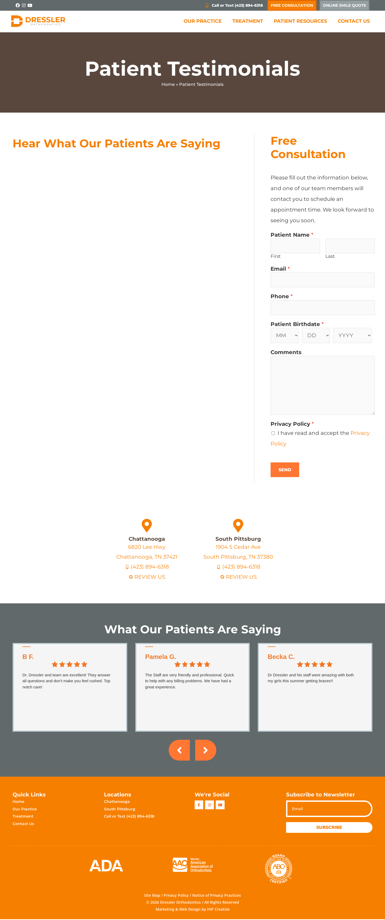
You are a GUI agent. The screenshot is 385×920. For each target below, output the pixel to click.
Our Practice (203, 21)
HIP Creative (218, 910)
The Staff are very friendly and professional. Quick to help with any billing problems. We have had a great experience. (189, 681)
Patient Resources (300, 21)
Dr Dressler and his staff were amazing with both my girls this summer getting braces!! (311, 678)
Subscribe (329, 828)
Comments (286, 353)
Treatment (247, 21)
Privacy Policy (292, 424)
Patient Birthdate (297, 324)
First (276, 256)
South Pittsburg (238, 539)
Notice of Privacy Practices (216, 896)
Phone (282, 297)
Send (285, 470)
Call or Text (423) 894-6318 (129, 817)
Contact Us (354, 21)
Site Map (152, 896)
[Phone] (323, 308)
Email (280, 269)
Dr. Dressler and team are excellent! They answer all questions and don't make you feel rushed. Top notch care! (66, 681)
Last (330, 256)
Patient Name (292, 235)
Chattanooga (147, 539)
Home (168, 84)
